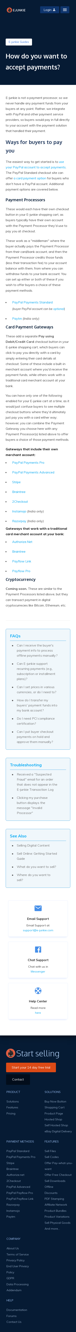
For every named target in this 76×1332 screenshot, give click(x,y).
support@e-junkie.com (38, 930)
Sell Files (50, 1151)
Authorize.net (15, 1175)
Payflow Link (21, 561)
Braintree (19, 492)
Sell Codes (52, 1157)
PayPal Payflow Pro (19, 1193)
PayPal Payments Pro (28, 462)
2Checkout (20, 501)
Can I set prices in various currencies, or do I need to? (37, 689)
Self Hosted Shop (56, 1125)
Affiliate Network (56, 1204)
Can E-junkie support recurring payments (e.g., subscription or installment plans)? (36, 671)
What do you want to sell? (36, 867)
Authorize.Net (22, 542)
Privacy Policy (15, 1260)
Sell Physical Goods (58, 1223)
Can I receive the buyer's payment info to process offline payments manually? (37, 650)
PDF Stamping (54, 1199)
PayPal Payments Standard (32, 302)
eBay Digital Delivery (58, 1131)
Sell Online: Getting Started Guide (37, 856)
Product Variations (57, 1216)
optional (58, 309)
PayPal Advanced (18, 1187)
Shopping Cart (54, 1107)
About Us (12, 1248)
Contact (18, 1079)
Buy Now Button (55, 1101)
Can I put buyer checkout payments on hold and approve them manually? (35, 737)
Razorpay (19, 521)
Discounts (51, 1193)
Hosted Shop (53, 1119)
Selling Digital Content (33, 845)
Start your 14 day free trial (31, 1067)
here (38, 1013)
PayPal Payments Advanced (33, 472)
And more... (52, 1228)
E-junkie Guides (19, 42)
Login (50, 10)
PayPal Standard (17, 1151)
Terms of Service (17, 1254)
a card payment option (30, 178)
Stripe (16, 482)
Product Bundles (55, 1211)
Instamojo (19, 511)
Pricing (10, 1113)
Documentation (16, 1310)
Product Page (54, 1113)
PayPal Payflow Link (19, 1199)
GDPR (10, 1278)
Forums (11, 1316)
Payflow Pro (21, 571)
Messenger (38, 971)
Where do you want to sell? (34, 877)
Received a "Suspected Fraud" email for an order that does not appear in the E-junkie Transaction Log (37, 782)
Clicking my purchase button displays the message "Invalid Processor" (32, 805)
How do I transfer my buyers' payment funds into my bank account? (37, 705)
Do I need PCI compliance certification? (36, 721)
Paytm (17, 318)
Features (12, 1107)
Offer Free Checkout (58, 1175)
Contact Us (13, 1322)
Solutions (12, 1101)
